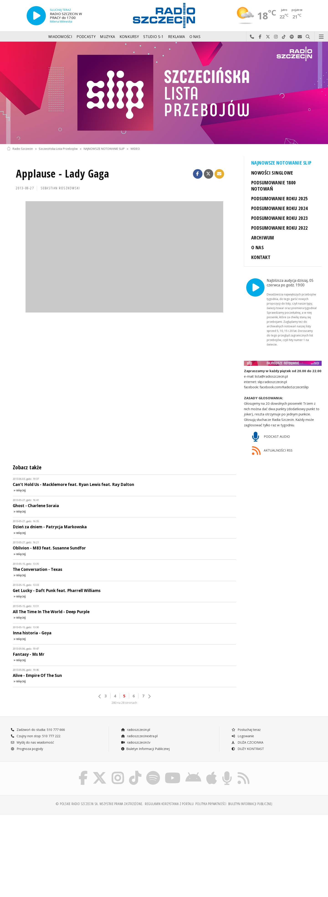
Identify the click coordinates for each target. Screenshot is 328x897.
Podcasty (86, 36)
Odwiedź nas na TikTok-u (284, 37)
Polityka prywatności (210, 803)
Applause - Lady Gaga (62, 173)
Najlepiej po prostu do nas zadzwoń (252, 37)
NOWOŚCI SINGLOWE (272, 172)
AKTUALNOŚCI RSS (272, 451)
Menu (321, 37)
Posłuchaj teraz (246, 729)
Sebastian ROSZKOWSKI (60, 188)
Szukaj (308, 37)
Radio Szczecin (20, 149)
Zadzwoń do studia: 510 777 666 (37, 729)
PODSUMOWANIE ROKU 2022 (279, 227)
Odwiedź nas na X (268, 37)
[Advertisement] (45, 852)
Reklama (176, 36)
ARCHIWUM (262, 237)
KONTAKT (260, 257)
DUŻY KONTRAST (247, 749)
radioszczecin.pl (135, 729)
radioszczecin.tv (135, 742)
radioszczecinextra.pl (139, 736)
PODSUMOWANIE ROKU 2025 (279, 198)
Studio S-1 (153, 36)
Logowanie (242, 736)
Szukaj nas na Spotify (292, 37)
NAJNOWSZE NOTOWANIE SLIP (104, 149)
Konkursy (129, 36)
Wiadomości (60, 36)
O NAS (257, 247)
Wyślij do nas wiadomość (300, 37)
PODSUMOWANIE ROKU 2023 (279, 218)
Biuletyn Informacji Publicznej (145, 749)
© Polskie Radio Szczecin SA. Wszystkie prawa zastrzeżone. (99, 803)
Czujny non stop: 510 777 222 (35, 736)
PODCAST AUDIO (271, 437)
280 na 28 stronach (124, 703)
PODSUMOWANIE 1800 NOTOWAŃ (273, 185)
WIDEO (135, 149)
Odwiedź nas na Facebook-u (260, 37)
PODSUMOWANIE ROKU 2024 (279, 208)
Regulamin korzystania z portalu (169, 803)
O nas (195, 36)
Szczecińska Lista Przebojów (58, 149)
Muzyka (107, 36)
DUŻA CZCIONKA (247, 742)
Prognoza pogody (26, 749)
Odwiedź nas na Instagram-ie (276, 37)
